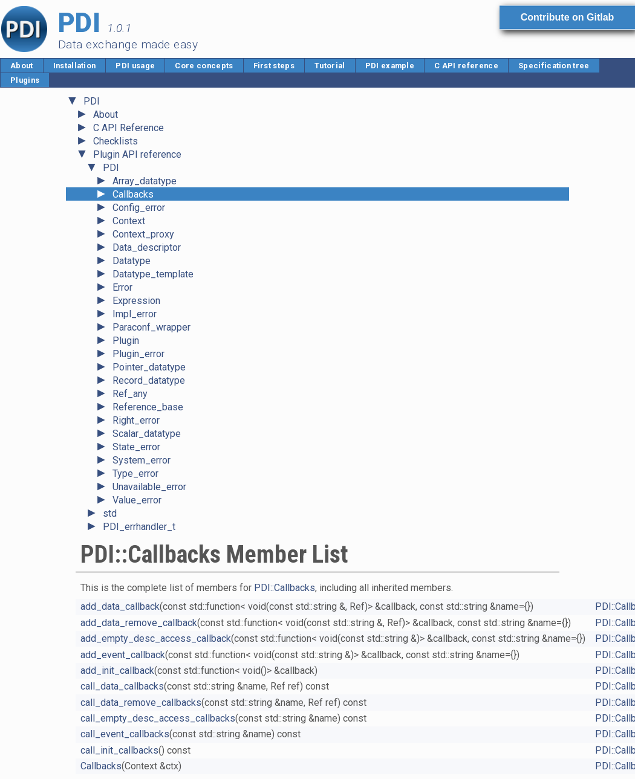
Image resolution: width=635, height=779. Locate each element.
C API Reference (128, 128)
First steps (274, 65)
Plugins (24, 80)
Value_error (136, 500)
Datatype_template (153, 274)
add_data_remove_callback (138, 623)
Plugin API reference (137, 154)
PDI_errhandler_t (139, 526)
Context (128, 221)
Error (122, 287)
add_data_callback (120, 606)
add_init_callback (117, 670)
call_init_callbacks (119, 750)
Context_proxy (143, 234)
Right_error (136, 420)
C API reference (466, 65)
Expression (136, 300)
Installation (74, 65)
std (110, 513)
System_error (141, 460)
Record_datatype (148, 380)
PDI (91, 101)
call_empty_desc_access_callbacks (157, 718)
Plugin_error (138, 354)
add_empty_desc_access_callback (155, 638)
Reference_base (147, 407)
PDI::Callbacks (284, 587)
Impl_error (134, 314)
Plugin (125, 340)
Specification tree (554, 65)
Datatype (131, 261)
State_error (136, 447)
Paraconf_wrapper (151, 327)
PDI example (390, 65)
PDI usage (135, 65)
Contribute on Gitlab (567, 17)
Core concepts (204, 65)
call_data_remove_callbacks (140, 702)
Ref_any (130, 393)
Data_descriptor (146, 247)
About (21, 65)
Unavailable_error (149, 487)
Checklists (115, 141)
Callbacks (133, 194)
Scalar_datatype (146, 433)
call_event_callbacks (124, 734)
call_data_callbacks (122, 686)
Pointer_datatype (149, 367)
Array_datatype (144, 181)
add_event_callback (122, 655)
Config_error (138, 207)
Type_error (135, 473)
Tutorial (329, 65)
